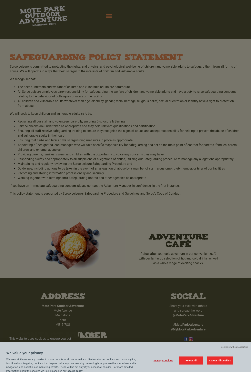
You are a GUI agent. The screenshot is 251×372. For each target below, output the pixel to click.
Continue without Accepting (234, 349)
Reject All (191, 363)
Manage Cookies (163, 363)
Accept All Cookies (220, 363)
